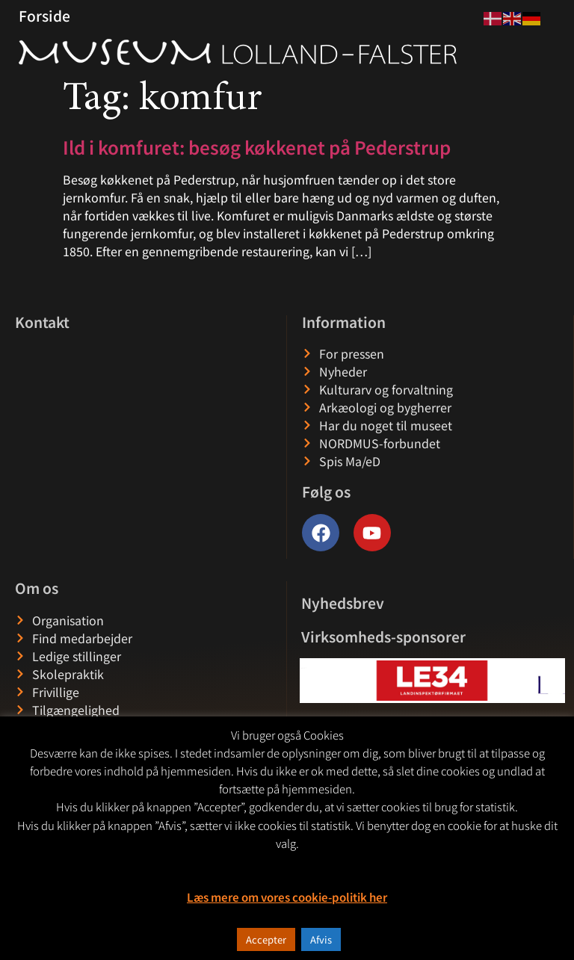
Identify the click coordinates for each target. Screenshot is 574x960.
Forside (44, 15)
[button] (312, 681)
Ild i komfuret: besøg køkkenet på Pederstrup (257, 147)
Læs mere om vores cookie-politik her (287, 897)
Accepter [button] (266, 939)
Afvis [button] (321, 939)
